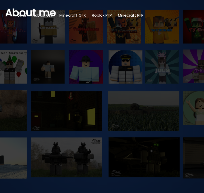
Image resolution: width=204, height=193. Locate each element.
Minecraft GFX (72, 15)
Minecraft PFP (131, 15)
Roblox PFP (102, 15)
